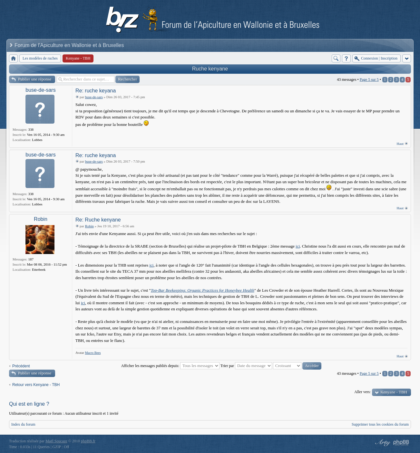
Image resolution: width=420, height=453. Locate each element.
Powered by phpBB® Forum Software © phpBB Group (401, 442)
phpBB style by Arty (382, 442)
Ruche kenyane (210, 68)
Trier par (246, 365)
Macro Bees (93, 352)
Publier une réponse (34, 79)
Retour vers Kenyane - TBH (36, 385)
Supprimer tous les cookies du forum (380, 424)
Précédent (21, 366)
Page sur (369, 79)
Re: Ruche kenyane (98, 219)
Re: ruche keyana (95, 90)
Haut (400, 144)
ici (298, 246)
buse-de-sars (40, 90)
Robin (40, 219)
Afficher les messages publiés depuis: (170, 365)
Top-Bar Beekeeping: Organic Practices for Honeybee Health (202, 290)
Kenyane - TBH (393, 392)
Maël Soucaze (56, 441)
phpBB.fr (88, 441)
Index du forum (23, 424)
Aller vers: (362, 392)
